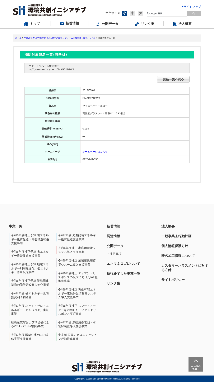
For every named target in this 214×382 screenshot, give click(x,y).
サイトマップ (192, 6)
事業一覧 (15, 226)
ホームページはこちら (95, 151)
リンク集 (113, 283)
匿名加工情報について (178, 256)
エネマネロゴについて (123, 263)
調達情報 (113, 236)
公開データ (115, 246)
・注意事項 (114, 253)
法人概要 (168, 226)
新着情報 (113, 226)
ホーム (18, 38)
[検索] (164, 13)
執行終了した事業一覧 (123, 273)
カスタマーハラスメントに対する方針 (184, 268)
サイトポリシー (173, 280)
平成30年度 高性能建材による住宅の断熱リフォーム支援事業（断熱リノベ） (60, 38)
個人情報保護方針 (174, 246)
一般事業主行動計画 (176, 236)
